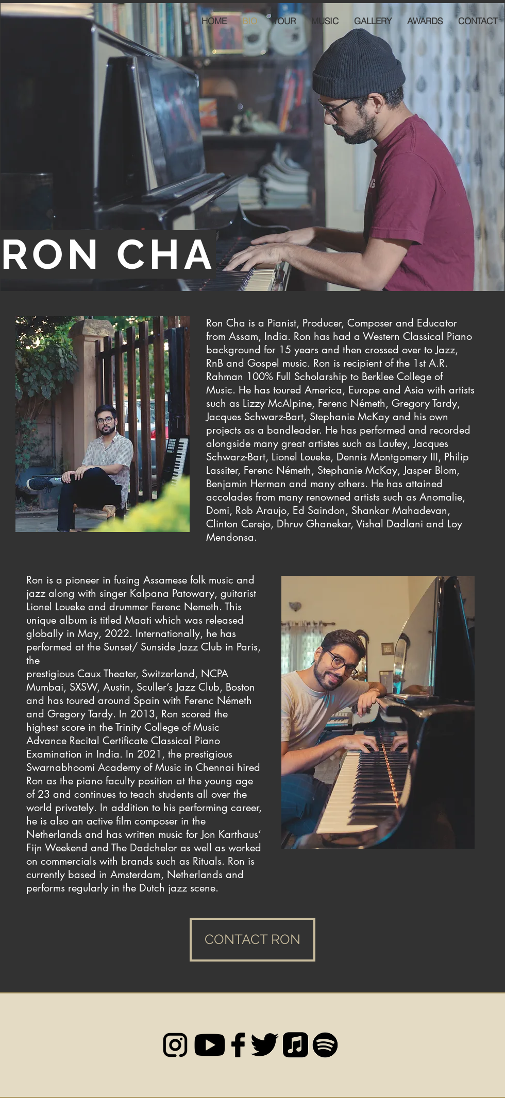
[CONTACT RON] (252, 940)
